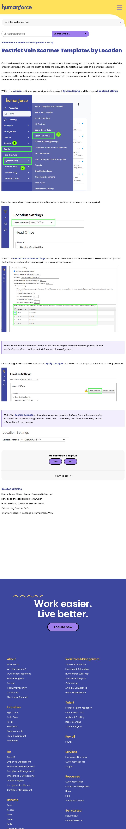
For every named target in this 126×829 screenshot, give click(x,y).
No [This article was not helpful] (70, 461)
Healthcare (12, 740)
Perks (9, 824)
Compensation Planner (19, 785)
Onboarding (71, 683)
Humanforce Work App (77, 673)
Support (69, 766)
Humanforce (8, 42)
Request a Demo (74, 820)
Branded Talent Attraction (78, 707)
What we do (13, 664)
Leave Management (75, 692)
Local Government (16, 736)
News (68, 791)
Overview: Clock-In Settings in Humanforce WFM (27, 512)
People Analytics (15, 780)
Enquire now (71, 815)
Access (10, 809)
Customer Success (75, 761)
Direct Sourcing (73, 721)
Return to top (63, 475)
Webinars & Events (74, 800)
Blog (67, 795)
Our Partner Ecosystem (19, 673)
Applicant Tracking (74, 717)
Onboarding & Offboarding (21, 775)
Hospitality (12, 726)
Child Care (12, 717)
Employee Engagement (19, 761)
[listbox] (70, 34)
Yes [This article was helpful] (55, 461)
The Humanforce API (17, 697)
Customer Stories (74, 781)
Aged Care (12, 712)
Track (10, 805)
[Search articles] (26, 34)
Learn (10, 819)
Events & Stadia (15, 731)
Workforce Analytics (75, 678)
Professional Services (76, 757)
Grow (9, 814)
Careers (11, 683)
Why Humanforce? (16, 669)
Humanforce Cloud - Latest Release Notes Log (26, 493)
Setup (50, 42)
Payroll (68, 741)
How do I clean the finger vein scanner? (22, 503)
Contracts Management (19, 790)
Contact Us (13, 692)
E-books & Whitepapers (77, 786)
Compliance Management (20, 771)
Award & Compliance (76, 687)
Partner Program (15, 678)
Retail (10, 721)
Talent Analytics (73, 726)
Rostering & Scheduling (77, 669)
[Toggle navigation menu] (119, 7)
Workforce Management (31, 42)
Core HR (11, 757)
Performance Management (21, 766)
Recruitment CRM (74, 712)
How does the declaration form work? (21, 498)
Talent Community (17, 687)
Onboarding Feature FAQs (15, 508)
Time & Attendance (75, 664)
